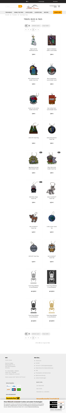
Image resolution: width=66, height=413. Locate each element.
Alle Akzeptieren (56, 402)
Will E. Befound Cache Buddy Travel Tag (33, 79)
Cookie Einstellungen (41, 378)
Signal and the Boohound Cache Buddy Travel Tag (33, 49)
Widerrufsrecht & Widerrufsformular (44, 368)
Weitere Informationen (56, 409)
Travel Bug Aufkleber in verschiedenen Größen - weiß (52, 286)
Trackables (8, 12)
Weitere (46, 12)
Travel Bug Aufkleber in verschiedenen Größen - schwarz (33, 316)
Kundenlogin (41, 1)
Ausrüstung (38, 12)
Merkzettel (55, 1)
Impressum (38, 360)
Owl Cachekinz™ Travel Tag (52, 257)
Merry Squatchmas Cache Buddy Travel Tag (52, 79)
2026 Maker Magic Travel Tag (33, 197)
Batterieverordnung (40, 375)
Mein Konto (39, 388)
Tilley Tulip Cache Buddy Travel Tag (51, 168)
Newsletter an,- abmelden (43, 391)
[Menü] (63, 401)
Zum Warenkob (40, 385)
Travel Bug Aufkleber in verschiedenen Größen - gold (52, 316)
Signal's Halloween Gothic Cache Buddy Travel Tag (52, 49)
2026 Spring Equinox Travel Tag (52, 138)
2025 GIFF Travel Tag (34, 256)
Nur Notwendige (56, 406)
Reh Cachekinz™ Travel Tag (34, 227)
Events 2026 (57, 12)
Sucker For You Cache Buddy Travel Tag (33, 109)
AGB (37, 370)
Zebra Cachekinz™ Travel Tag (51, 197)
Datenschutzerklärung (33, 406)
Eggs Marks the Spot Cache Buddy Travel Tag (34, 168)
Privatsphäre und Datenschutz (43, 373)
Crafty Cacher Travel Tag (52, 227)
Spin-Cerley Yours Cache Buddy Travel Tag (52, 109)
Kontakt (38, 363)
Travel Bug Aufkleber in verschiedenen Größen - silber (33, 286)
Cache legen (28, 12)
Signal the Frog (18, 12)
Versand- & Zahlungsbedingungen (44, 365)
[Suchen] (20, 6)
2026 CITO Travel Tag (34, 137)
